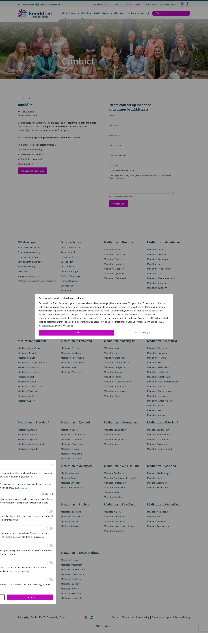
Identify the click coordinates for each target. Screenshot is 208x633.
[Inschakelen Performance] (50, 545)
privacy (163, 322)
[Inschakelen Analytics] (50, 528)
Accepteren (76, 332)
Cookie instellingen (142, 332)
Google (70, 325)
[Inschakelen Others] (50, 579)
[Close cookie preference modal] (52, 465)
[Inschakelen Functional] (50, 511)
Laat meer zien (21, 488)
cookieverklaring (49, 325)
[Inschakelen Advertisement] (50, 562)
